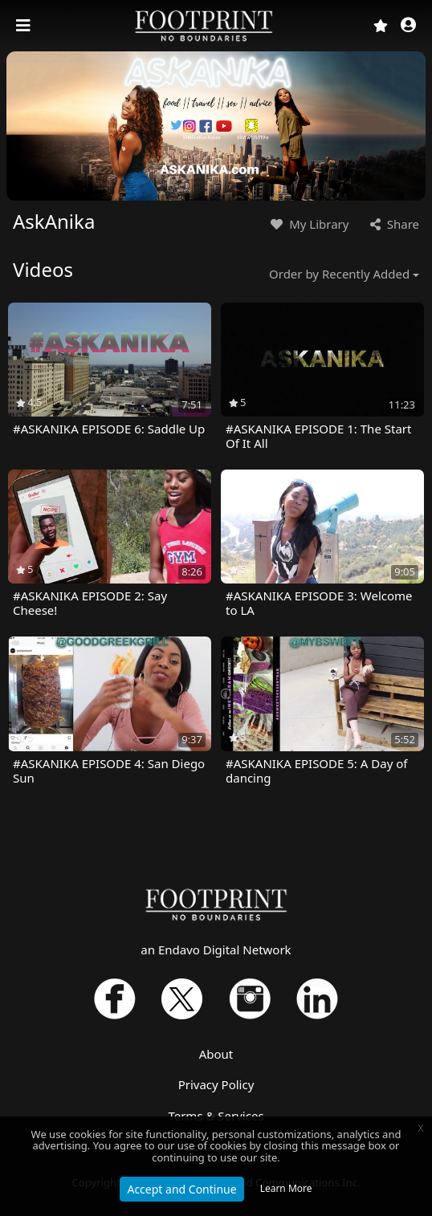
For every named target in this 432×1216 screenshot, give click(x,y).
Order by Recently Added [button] (339, 274)
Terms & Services (215, 1116)
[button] (408, 26)
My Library (307, 224)
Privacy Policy (216, 1084)
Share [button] (393, 224)
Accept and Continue (181, 1189)
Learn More (286, 1188)
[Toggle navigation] (25, 25)
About (216, 1054)
